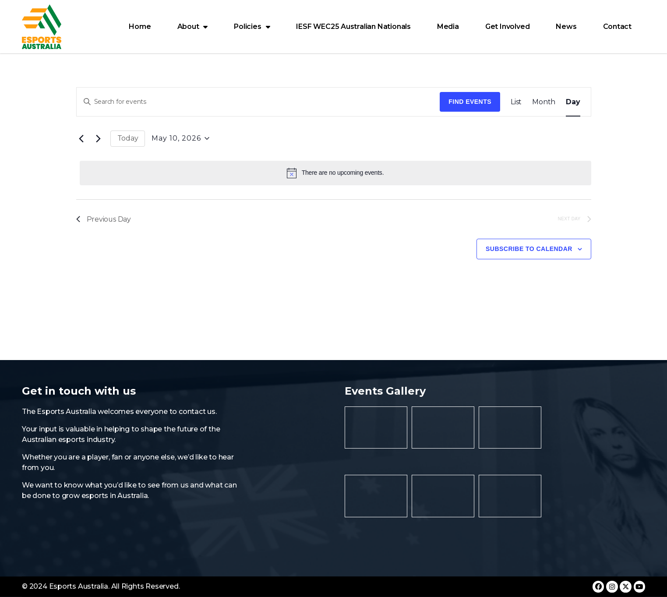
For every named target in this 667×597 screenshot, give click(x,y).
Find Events (469, 101)
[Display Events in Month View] (543, 102)
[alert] (335, 173)
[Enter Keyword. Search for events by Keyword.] (258, 102)
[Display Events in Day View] (573, 102)
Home (140, 26)
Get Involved (507, 26)
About (192, 27)
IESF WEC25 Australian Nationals (353, 26)
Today (127, 138)
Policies (252, 27)
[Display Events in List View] (516, 102)
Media (448, 26)
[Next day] (98, 138)
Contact (617, 26)
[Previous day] (81, 138)
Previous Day (103, 219)
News (566, 26)
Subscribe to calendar (529, 249)
